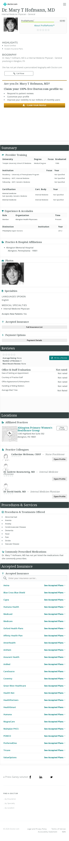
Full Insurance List (34, 327)
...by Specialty (9, 803)
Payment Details (34, 340)
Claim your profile (34, 105)
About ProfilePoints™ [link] (44, 25)
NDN (64, 832)
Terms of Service (59, 829)
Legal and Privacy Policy (37, 829)
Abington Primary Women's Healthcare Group (35, 429)
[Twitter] (51, 777)
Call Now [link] (19, 73)
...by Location (8, 808)
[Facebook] (30, 777)
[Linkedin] (40, 777)
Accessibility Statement (47, 832)
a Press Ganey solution (15, 776)
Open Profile (59, 459)
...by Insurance (9, 799)
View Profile (62, 428)
